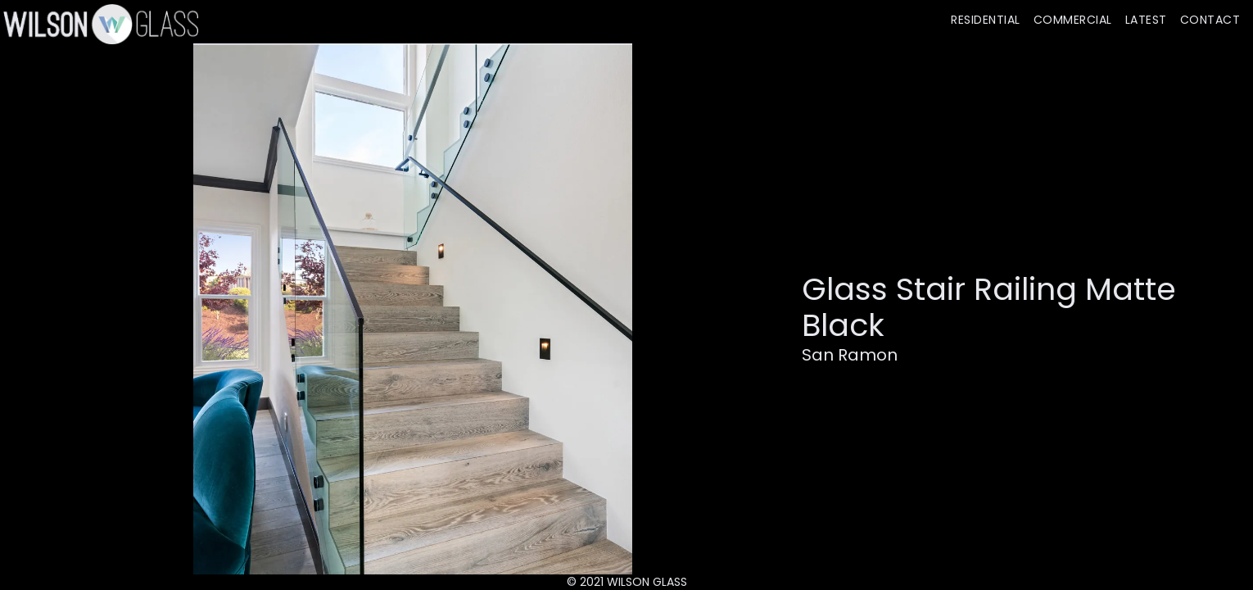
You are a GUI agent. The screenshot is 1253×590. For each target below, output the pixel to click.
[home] (99, 23)
